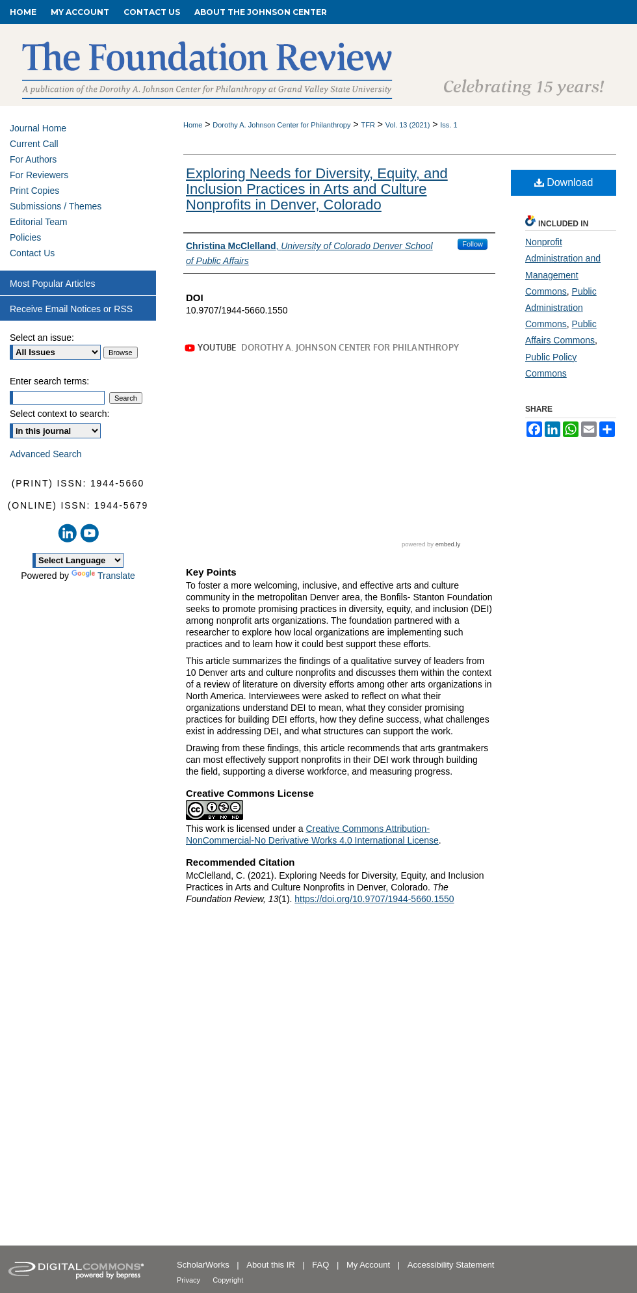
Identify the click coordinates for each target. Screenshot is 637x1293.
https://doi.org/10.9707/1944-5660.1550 (374, 899)
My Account (369, 1265)
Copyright (228, 1280)
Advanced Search (46, 454)
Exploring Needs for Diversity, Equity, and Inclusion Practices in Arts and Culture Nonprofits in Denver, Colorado (317, 189)
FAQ (322, 1265)
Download (563, 182)
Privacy (189, 1280)
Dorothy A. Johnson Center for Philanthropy (281, 125)
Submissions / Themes (55, 206)
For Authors (33, 159)
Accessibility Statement (451, 1265)
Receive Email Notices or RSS (71, 309)
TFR (367, 125)
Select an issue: (42, 337)
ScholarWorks (204, 1265)
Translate (103, 575)
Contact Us (32, 253)
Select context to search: (59, 413)
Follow (472, 244)
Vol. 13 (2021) (407, 125)
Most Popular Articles (53, 283)
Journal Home (38, 128)
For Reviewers (39, 175)
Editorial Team (38, 222)
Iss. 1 (448, 125)
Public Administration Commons (561, 307)
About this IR (271, 1265)
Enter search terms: (49, 381)
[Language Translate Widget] (78, 560)
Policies (25, 237)
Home (192, 125)
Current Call (34, 144)
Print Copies (34, 190)
